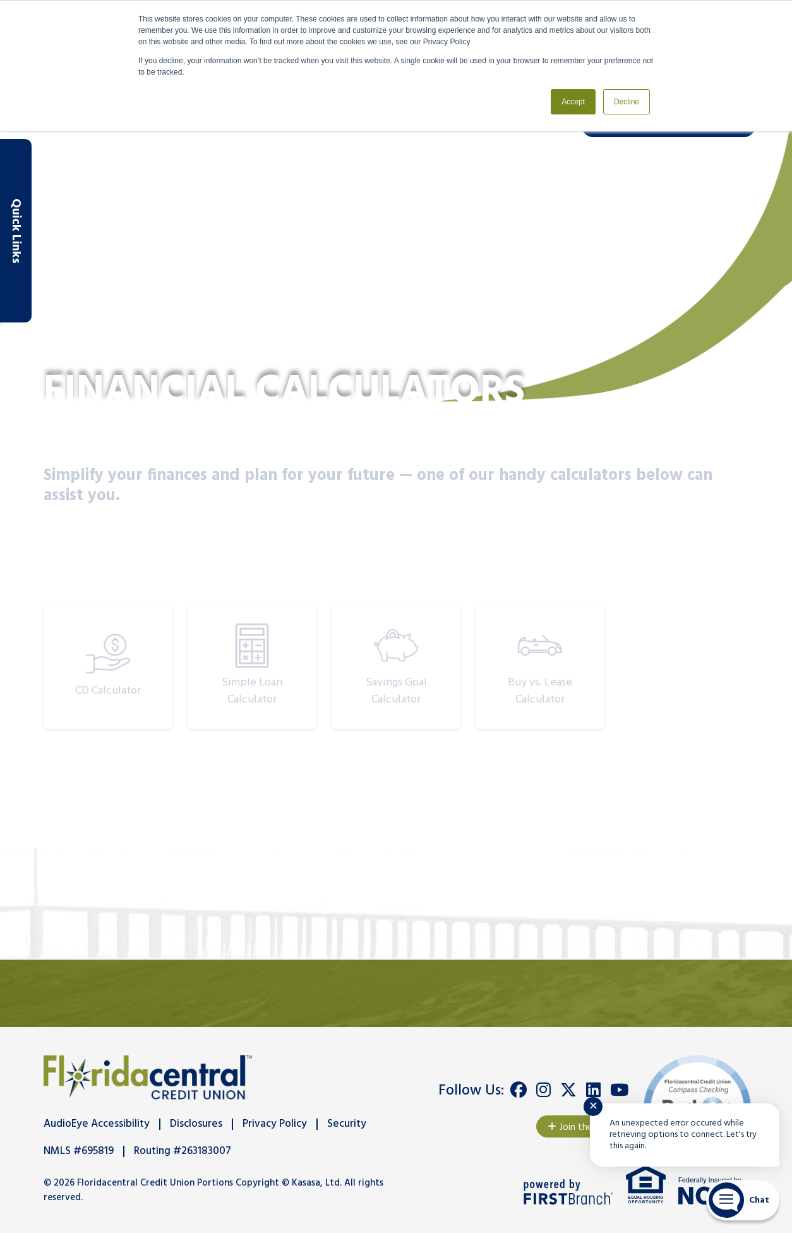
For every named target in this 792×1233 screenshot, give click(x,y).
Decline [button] (626, 101)
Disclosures (196, 1123)
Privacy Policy (275, 1123)
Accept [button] (573, 101)
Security (346, 1123)
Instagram (543, 1090)
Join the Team (588, 1127)
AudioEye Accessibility (97, 1123)
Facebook (518, 1090)
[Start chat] (742, 1200)
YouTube (619, 1090)
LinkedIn (593, 1090)
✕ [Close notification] (593, 1107)
